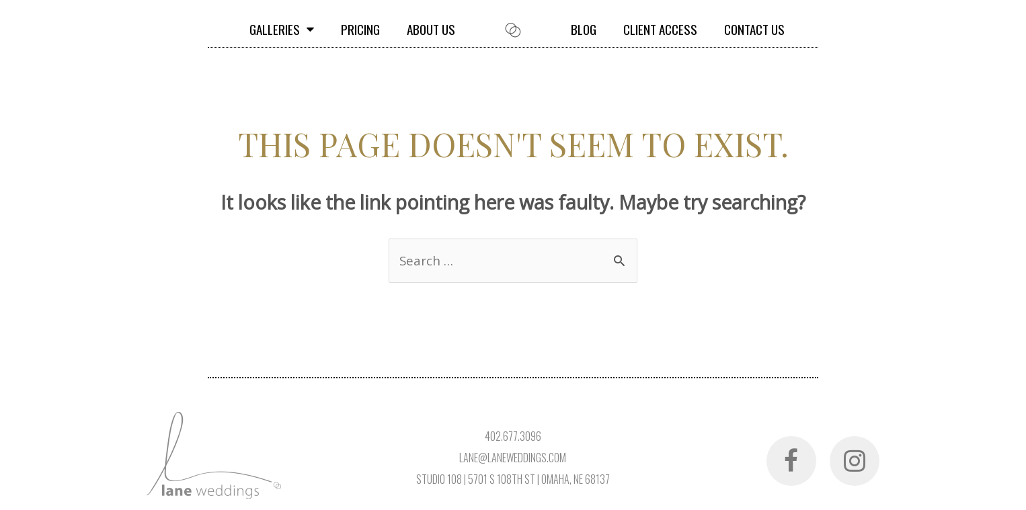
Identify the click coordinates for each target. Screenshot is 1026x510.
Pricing (360, 28)
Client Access (660, 28)
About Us (431, 28)
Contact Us (754, 28)
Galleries (281, 29)
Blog (583, 28)
